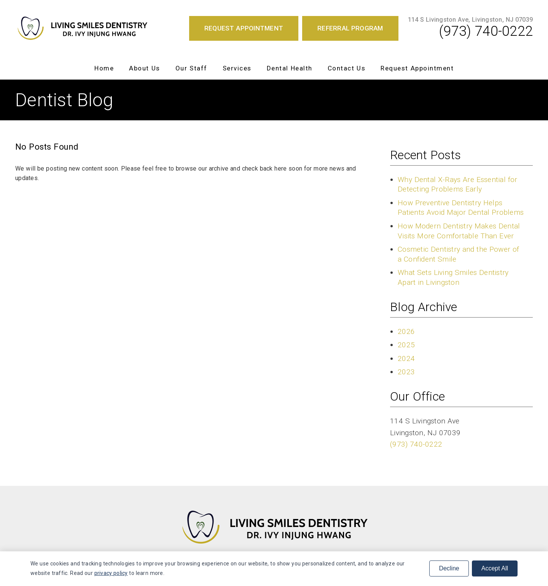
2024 (406, 358)
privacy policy (111, 573)
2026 (406, 331)
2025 (406, 344)
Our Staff (191, 68)
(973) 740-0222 (486, 31)
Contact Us (347, 68)
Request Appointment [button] (243, 28)
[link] (81, 28)
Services (237, 68)
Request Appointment (417, 68)
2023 (406, 371)
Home (104, 68)
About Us (144, 68)
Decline (449, 568)
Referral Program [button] (350, 28)
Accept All (494, 568)
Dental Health (289, 68)
